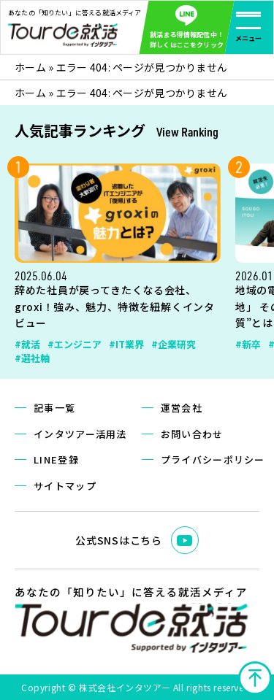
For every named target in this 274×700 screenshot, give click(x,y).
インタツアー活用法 (80, 434)
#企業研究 (173, 344)
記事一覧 (54, 408)
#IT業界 (126, 344)
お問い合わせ (192, 434)
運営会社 (181, 408)
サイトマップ (65, 486)
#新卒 (248, 344)
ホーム (30, 67)
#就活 (27, 344)
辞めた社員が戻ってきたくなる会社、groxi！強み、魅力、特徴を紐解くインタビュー (115, 306)
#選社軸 (32, 358)
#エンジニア (74, 344)
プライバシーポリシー (213, 459)
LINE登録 (56, 459)
